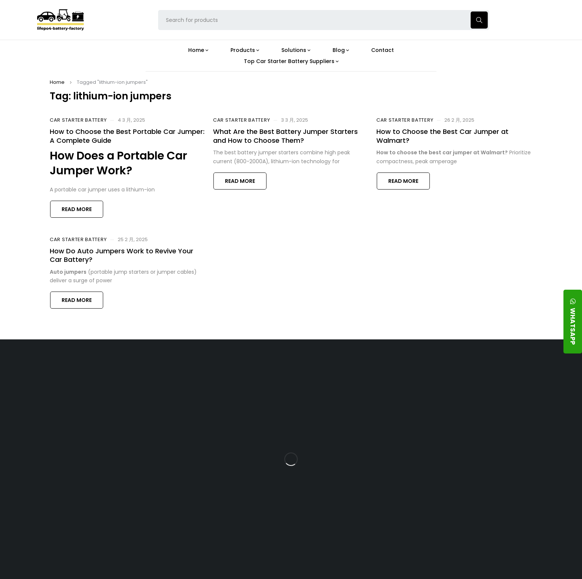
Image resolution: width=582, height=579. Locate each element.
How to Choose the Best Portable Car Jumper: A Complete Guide (127, 136)
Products (256, 371)
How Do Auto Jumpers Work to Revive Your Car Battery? (121, 255)
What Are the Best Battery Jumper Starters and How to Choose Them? (285, 136)
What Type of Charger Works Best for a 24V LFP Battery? (351, 420)
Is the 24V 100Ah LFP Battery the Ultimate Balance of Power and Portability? (354, 394)
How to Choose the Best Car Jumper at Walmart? (442, 136)
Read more (77, 209)
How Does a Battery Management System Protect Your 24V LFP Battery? (348, 449)
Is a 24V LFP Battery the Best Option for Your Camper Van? (355, 529)
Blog (328, 371)
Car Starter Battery (78, 120)
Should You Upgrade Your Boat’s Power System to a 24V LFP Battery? (353, 503)
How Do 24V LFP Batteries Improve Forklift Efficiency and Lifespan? (352, 477)
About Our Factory (191, 371)
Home (57, 82)
